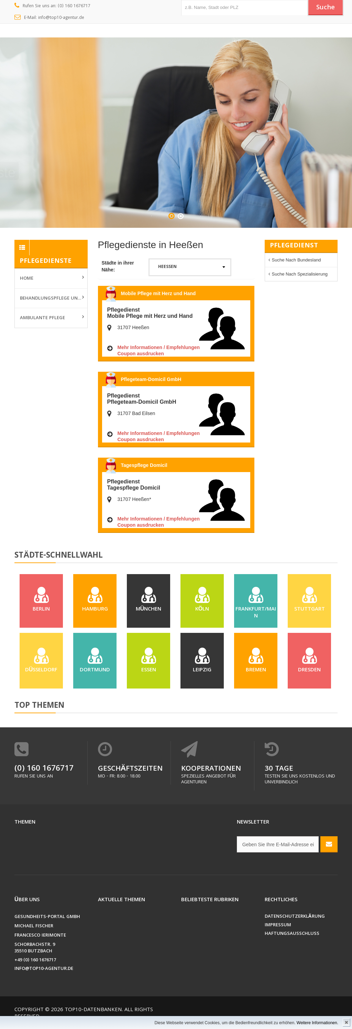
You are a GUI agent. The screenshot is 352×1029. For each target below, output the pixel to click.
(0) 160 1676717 (44, 770)
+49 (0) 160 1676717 (35, 962)
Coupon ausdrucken (141, 353)
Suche (325, 7)
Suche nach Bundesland (296, 259)
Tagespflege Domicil (144, 465)
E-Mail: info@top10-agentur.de (49, 18)
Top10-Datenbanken (93, 1011)
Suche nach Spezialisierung (300, 274)
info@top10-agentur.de (43, 971)
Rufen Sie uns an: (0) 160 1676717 (52, 6)
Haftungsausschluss (292, 936)
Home (26, 278)
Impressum (278, 927)
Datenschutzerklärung (295, 918)
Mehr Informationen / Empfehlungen (159, 347)
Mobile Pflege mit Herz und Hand (158, 293)
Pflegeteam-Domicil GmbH (151, 379)
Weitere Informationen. (317, 1022)
